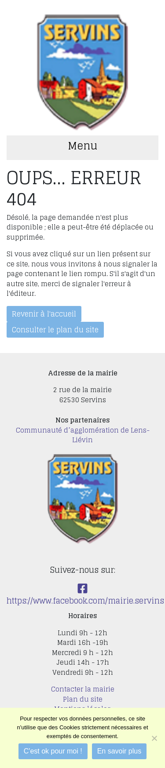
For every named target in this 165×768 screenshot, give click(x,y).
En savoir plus (119, 751)
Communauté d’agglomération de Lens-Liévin (83, 435)
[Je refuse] (154, 738)
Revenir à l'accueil (44, 314)
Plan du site (83, 699)
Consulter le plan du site (55, 330)
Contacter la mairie (82, 689)
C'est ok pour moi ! (53, 751)
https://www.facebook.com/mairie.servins (85, 595)
